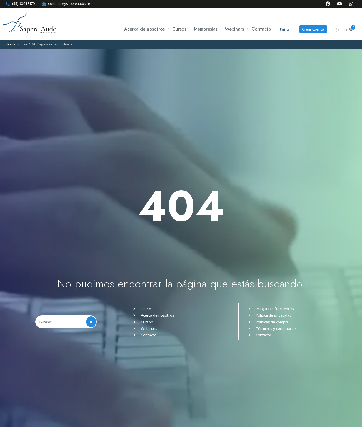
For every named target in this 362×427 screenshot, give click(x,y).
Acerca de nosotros (144, 29)
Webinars (234, 29)
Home (10, 44)
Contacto (261, 29)
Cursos (179, 29)
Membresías (205, 29)
